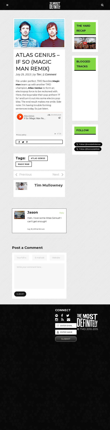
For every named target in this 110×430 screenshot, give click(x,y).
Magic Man (23, 164)
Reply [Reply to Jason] (61, 213)
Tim (39, 74)
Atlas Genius (38, 158)
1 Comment (49, 74)
